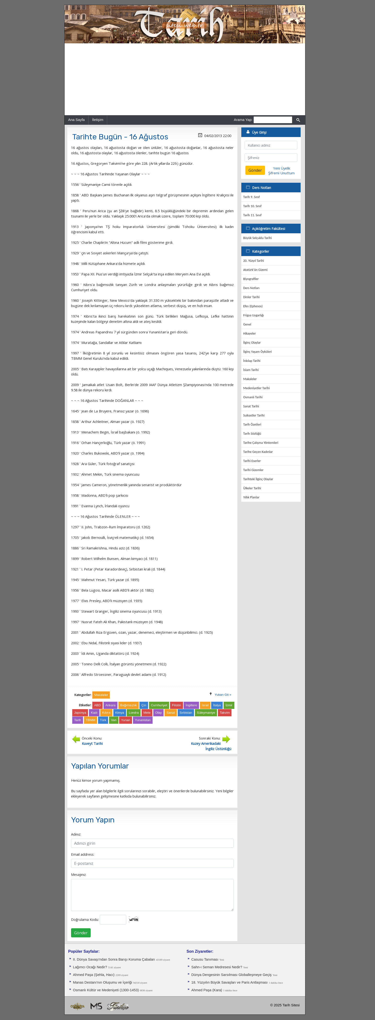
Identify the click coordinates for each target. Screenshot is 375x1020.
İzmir (229, 705)
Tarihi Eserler (252, 461)
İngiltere (191, 705)
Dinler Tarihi (251, 297)
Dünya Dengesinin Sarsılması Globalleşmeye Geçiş (231, 975)
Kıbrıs (106, 712)
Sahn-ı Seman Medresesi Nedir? (216, 967)
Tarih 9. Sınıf (251, 197)
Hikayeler (249, 333)
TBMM (90, 720)
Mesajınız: (78, 874)
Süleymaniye (206, 712)
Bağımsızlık (128, 705)
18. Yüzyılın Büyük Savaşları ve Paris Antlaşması (229, 982)
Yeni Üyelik (281, 168)
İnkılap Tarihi (251, 361)
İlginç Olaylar (252, 343)
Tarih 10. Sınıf (252, 206)
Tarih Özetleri (252, 424)
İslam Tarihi (251, 370)
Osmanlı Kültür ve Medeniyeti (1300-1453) (106, 990)
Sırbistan (186, 712)
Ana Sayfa (76, 120)
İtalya (217, 705)
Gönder (81, 932)
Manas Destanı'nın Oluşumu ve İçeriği (102, 982)
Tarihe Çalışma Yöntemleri (260, 443)
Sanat (170, 712)
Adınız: (76, 834)
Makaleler (250, 379)
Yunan (125, 720)
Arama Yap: (243, 120)
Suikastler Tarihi (254, 415)
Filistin (176, 705)
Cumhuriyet (159, 705)
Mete (147, 712)
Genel (247, 324)
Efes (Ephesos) (253, 306)
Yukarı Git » (223, 694)
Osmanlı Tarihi (253, 397)
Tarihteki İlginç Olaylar (258, 479)
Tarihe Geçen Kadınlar (258, 452)
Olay (158, 712)
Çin (143, 705)
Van (113, 720)
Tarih (77, 720)
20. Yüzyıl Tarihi (253, 261)
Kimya (119, 712)
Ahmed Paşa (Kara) (206, 990)
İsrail (205, 705)
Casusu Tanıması (204, 959)
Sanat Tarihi (251, 406)
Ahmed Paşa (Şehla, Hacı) (94, 975)
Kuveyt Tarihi (92, 743)
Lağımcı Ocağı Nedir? (90, 967)
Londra (134, 712)
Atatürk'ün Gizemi (255, 270)
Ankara (110, 705)
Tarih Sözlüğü (252, 434)
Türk (103, 720)
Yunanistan (143, 720)
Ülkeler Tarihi (252, 488)
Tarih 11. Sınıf (252, 215)
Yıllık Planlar (251, 497)
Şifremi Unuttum (281, 173)
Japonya (80, 712)
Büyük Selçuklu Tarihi (257, 238)
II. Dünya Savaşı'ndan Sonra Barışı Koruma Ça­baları (114, 959)
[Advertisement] (185, 79)
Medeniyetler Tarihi (256, 388)
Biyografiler (251, 279)
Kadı (94, 712)
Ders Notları (251, 288)
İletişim (97, 120)
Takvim (225, 712)
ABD (97, 705)
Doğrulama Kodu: (85, 919)
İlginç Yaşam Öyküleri (257, 352)
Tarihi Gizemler (253, 470)
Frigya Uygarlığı (253, 315)
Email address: (82, 854)
